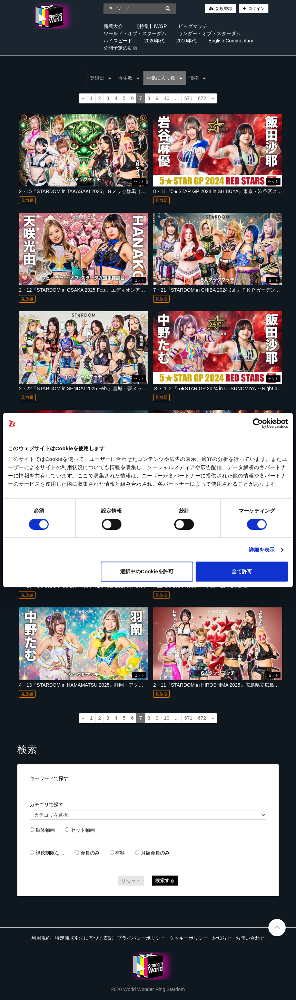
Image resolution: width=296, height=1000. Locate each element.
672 (202, 98)
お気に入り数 (164, 78)
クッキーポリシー (188, 938)
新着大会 (113, 26)
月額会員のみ (155, 853)
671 (188, 98)
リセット (131, 880)
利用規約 (41, 938)
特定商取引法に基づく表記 (84, 938)
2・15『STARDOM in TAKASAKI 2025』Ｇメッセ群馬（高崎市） (89, 191)
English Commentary (230, 40)
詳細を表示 (262, 550)
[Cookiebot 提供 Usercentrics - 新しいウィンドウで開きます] (258, 423)
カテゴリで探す (46, 804)
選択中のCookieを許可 (147, 571)
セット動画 (83, 830)
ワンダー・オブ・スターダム (209, 33)
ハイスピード (117, 40)
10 (166, 98)
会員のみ (90, 853)
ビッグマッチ (192, 26)
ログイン (256, 8)
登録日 (100, 78)
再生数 (128, 78)
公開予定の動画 (120, 48)
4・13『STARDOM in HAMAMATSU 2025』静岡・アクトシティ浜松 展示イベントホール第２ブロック (130, 685)
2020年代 (154, 40)
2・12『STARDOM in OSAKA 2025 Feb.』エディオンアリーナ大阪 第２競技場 (104, 290)
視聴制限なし (50, 853)
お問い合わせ (250, 938)
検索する (165, 880)
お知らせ (221, 938)
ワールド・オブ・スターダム (134, 33)
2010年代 (186, 40)
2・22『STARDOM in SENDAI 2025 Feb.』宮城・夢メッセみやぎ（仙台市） (102, 388)
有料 (120, 853)
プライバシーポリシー (141, 938)
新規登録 (224, 8)
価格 (197, 78)
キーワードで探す (49, 778)
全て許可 (241, 571)
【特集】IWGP (151, 26)
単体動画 (45, 830)
